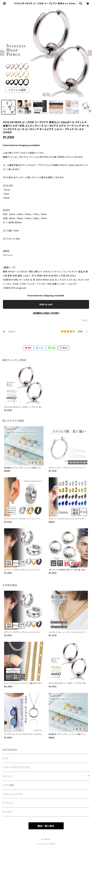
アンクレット (7, 803)
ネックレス (7, 776)
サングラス (7, 812)
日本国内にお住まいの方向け (46, 313)
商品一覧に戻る (46, 825)
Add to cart (46, 304)
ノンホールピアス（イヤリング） (16, 767)
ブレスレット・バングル (12, 794)
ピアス (5, 758)
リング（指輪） (8, 785)
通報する (85, 320)
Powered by (46, 844)
